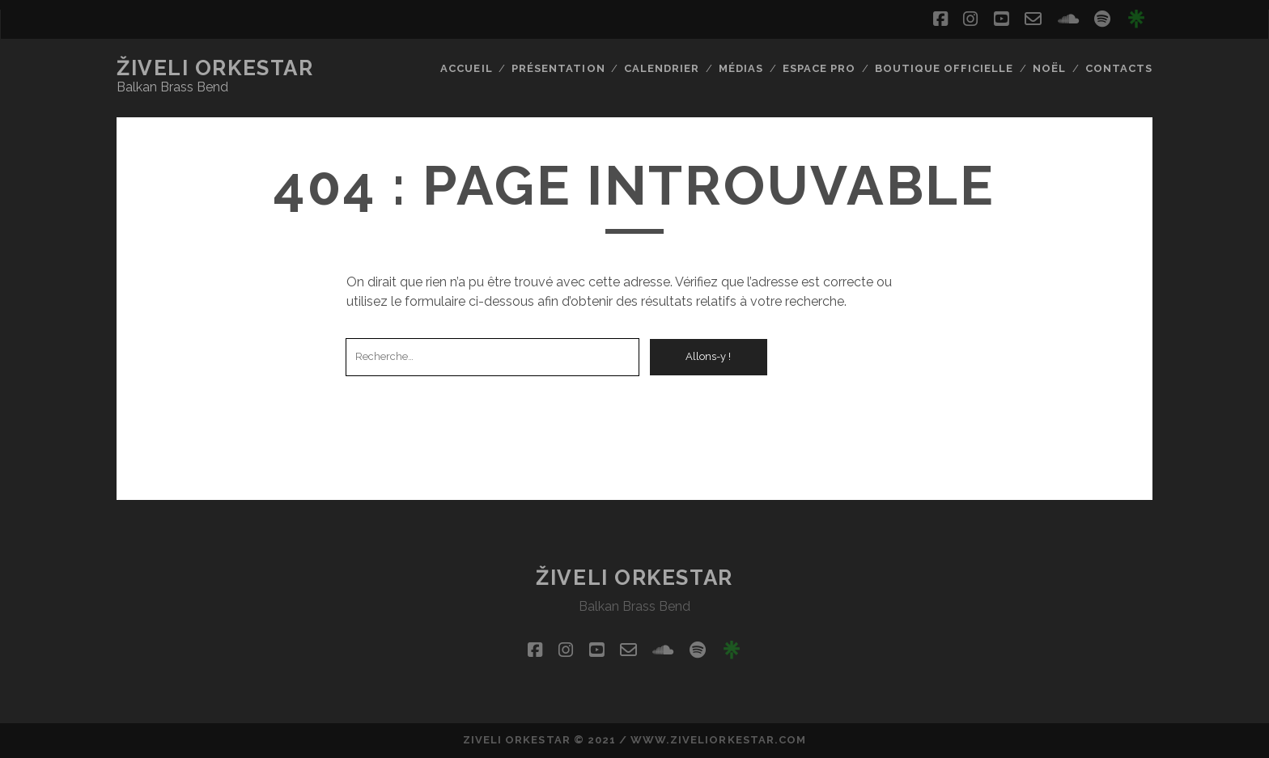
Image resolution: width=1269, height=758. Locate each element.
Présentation (558, 68)
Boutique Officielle (944, 68)
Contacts (1118, 68)
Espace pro (819, 68)
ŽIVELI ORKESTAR (215, 68)
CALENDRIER (661, 68)
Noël (1049, 68)
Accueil (466, 68)
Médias (741, 68)
